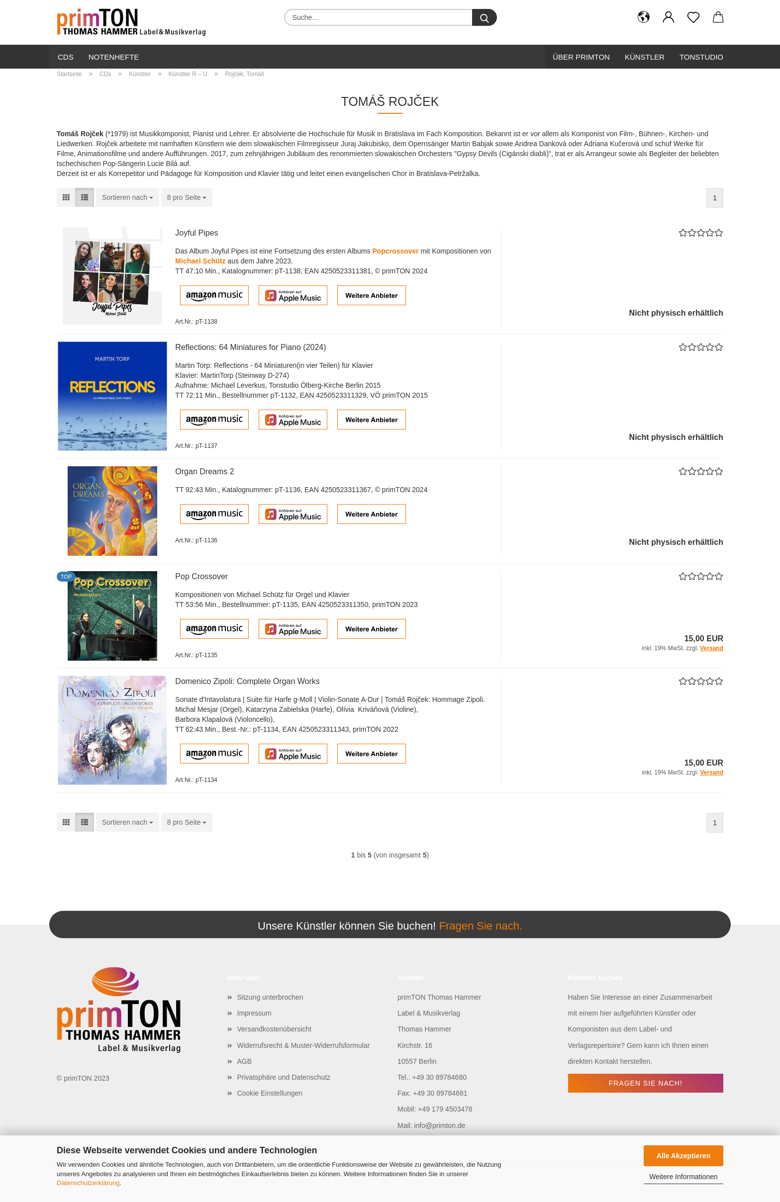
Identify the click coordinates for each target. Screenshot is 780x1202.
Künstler (645, 57)
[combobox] (127, 197)
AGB (244, 1061)
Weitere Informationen (683, 1177)
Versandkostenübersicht (274, 1029)
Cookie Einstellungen (270, 1093)
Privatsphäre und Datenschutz (284, 1077)
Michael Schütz (200, 261)
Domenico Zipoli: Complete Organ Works (247, 681)
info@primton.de (439, 1125)
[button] (643, 17)
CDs (66, 57)
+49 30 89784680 (439, 1077)
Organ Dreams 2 (204, 471)
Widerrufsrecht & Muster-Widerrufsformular (303, 1045)
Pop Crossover (201, 576)
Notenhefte (114, 57)
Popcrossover (395, 251)
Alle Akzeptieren (683, 1156)
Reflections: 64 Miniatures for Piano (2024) (250, 347)
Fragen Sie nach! (645, 1083)
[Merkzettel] (693, 17)
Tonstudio (701, 57)
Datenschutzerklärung (88, 1183)
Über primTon (581, 57)
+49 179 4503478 (445, 1109)
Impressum (254, 1013)
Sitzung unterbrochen (270, 997)
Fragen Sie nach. (480, 926)
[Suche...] (484, 17)
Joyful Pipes (196, 233)
